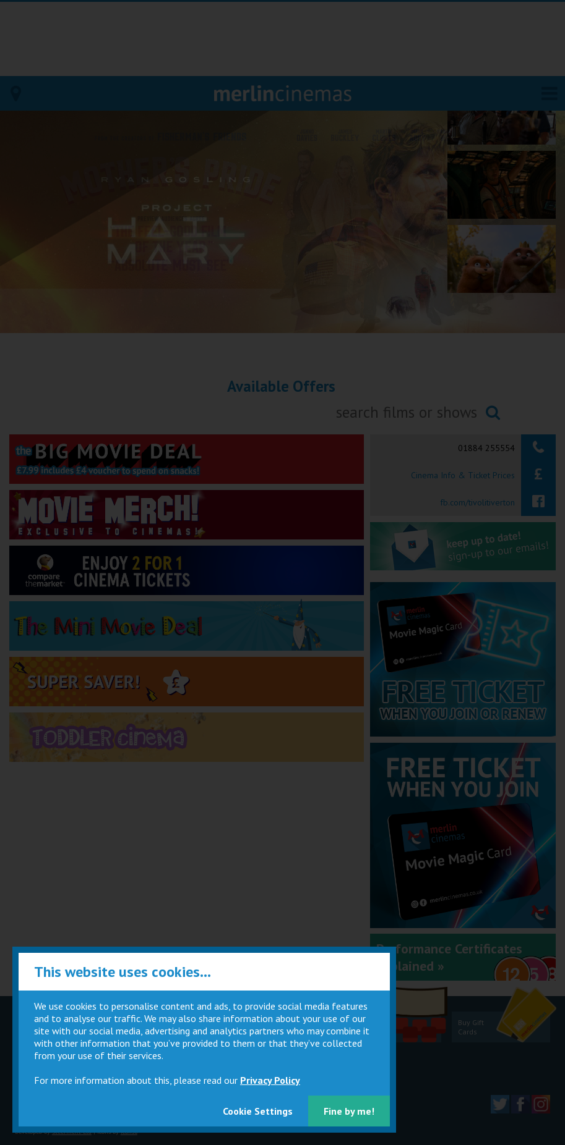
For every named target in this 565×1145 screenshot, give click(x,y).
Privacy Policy (270, 1080)
